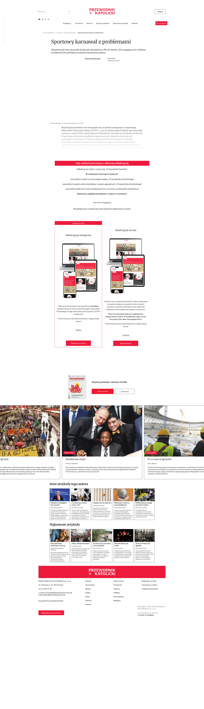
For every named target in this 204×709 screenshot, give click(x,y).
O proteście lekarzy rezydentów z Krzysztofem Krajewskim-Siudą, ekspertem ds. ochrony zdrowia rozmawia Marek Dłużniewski (144, 513)
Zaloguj (160, 11)
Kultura (88, 604)
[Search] (38, 11)
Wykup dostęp (125, 343)
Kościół (88, 581)
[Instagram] (48, 19)
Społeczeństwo (70, 33)
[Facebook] (42, 19)
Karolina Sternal (97, 548)
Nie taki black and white (121, 544)
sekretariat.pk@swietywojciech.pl (51, 595)
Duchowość (90, 585)
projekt (146, 615)
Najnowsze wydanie (120, 23)
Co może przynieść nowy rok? (79, 504)
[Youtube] (39, 19)
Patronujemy (119, 596)
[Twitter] (45, 19)
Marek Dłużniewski (92, 58)
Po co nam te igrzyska (159, 459)
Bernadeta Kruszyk (141, 548)
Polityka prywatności (150, 589)
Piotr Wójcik (152, 463)
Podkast (134, 23)
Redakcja (117, 600)
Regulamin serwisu (149, 581)
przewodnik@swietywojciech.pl (56, 593)
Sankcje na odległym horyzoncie (59, 504)
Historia (88, 600)
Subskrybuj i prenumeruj (50, 613)
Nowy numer (119, 581)
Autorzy (89, 23)
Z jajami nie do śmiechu (102, 503)
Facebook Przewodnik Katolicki (51, 601)
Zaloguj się (107, 202)
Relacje (88, 589)
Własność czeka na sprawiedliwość (121, 504)
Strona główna (48, 33)
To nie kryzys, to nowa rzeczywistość (102, 544)
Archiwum (125, 391)
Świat (87, 596)
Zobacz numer (102, 391)
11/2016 (123, 382)
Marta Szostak (118, 548)
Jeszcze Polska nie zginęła (143, 544)
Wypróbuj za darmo (78, 343)
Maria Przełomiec (72, 463)
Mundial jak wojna (76, 459)
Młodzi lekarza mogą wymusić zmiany (144, 504)
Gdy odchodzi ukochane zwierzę (58, 544)
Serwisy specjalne (102, 23)
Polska (87, 593)
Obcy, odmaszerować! (81, 543)
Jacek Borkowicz (77, 546)
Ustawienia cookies (149, 585)
